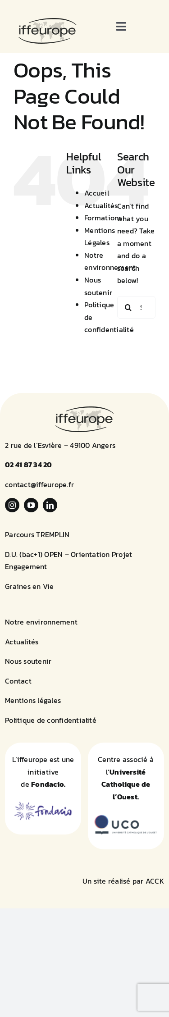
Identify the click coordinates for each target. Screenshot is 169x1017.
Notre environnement (41, 621)
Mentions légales (33, 700)
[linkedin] (50, 505)
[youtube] (31, 505)
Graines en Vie (29, 586)
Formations (103, 217)
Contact (18, 680)
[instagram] (12, 505)
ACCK (155, 881)
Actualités (101, 205)
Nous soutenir (28, 661)
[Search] (128, 307)
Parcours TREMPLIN (37, 534)
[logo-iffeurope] (47, 21)
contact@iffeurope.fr (39, 484)
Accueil (96, 192)
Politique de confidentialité (50, 720)
